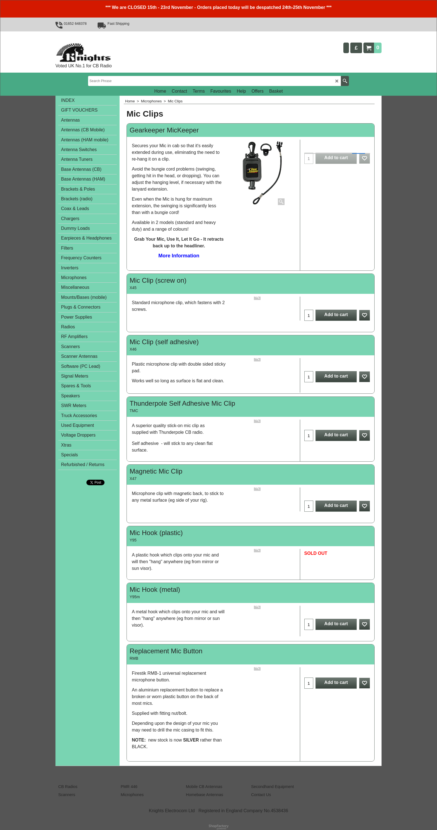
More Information (178, 255)
